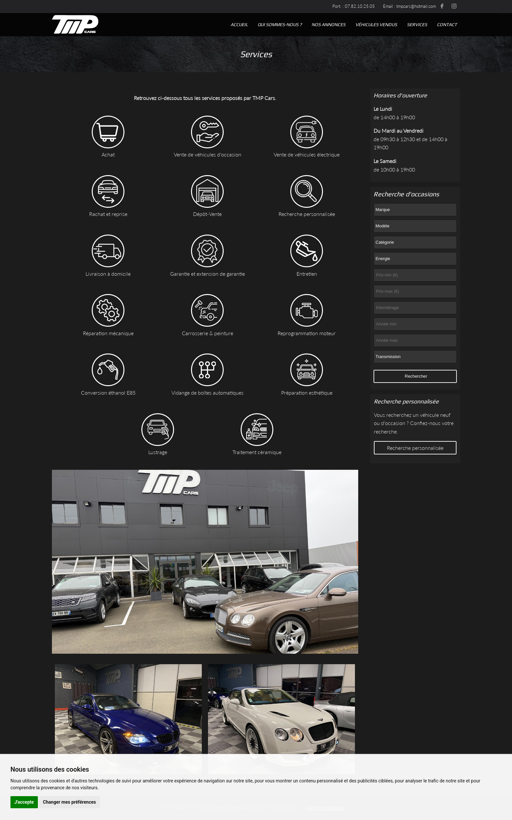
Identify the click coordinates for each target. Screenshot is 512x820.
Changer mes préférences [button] (69, 802)
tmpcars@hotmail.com (416, 6)
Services (417, 24)
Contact (447, 24)
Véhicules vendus (376, 24)
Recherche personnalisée (415, 448)
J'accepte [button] (24, 802)
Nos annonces (328, 24)
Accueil (239, 24)
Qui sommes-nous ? (280, 24)
